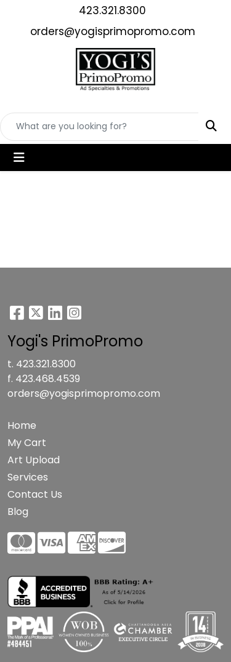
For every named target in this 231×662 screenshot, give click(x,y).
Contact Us (34, 494)
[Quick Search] (99, 127)
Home (21, 425)
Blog (17, 511)
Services (27, 477)
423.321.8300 (112, 10)
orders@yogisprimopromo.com (112, 31)
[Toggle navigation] (19, 157)
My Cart (26, 443)
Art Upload (33, 460)
